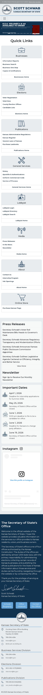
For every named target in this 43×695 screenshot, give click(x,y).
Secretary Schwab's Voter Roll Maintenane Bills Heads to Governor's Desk (20, 332)
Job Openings (8, 281)
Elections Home (21, 114)
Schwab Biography (7, 605)
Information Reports (11, 61)
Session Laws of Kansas (12, 141)
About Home (22, 287)
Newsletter (7, 248)
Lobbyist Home (22, 220)
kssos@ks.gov (11, 640)
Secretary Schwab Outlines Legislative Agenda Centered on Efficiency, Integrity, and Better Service (21, 359)
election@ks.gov (12, 671)
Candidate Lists (9, 107)
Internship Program (10, 278)
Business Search (9, 64)
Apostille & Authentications (13, 174)
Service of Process (10, 181)
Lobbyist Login (8, 208)
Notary (5, 171)
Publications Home (21, 150)
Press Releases (9, 241)
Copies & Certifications (12, 71)
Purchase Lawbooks (11, 144)
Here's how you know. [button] (35, 1)
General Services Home (21, 187)
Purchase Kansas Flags (12, 308)
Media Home (22, 254)
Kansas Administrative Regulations (17, 134)
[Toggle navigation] (4, 18)
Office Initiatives (21, 605)
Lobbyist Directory (10, 211)
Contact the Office (36, 605)
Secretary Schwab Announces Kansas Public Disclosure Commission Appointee (20, 349)
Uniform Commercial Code (13, 178)
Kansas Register (9, 138)
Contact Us (7, 275)
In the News (7, 244)
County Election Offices (12, 104)
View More (21, 366)
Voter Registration (10, 98)
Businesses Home (21, 77)
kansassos (29, 504)
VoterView (7, 101)
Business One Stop (10, 67)
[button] (1, 28)
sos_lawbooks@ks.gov (14, 685)
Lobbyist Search (9, 214)
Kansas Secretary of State (13, 504)
